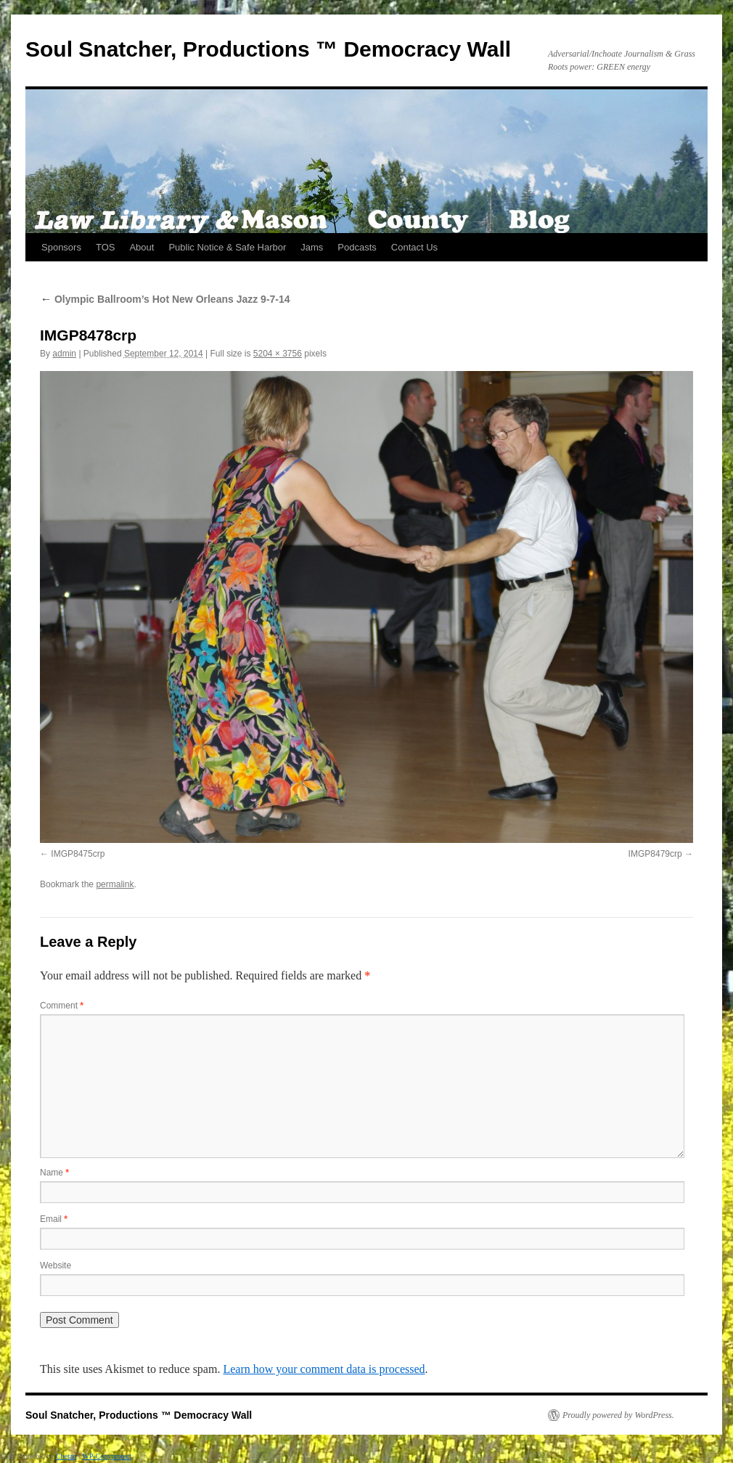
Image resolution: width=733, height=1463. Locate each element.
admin (64, 354)
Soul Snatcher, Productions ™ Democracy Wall (268, 49)
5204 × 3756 (277, 354)
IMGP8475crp (78, 854)
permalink (115, 884)
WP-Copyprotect (106, 1456)
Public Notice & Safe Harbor (227, 247)
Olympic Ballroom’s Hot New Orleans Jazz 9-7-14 (165, 299)
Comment (61, 1006)
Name (54, 1172)
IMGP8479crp (655, 854)
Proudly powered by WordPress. (618, 1415)
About (141, 247)
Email (53, 1219)
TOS (105, 247)
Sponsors (61, 247)
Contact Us (414, 247)
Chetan (66, 1456)
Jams (311, 247)
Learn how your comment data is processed (324, 1369)
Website (55, 1265)
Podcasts (356, 247)
